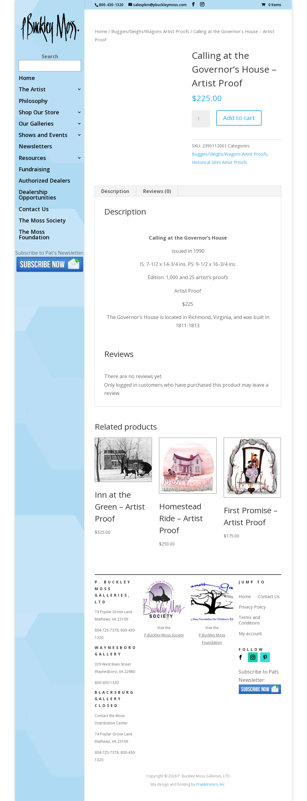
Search (50, 56)
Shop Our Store (39, 112)
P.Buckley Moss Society (164, 635)
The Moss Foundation (34, 235)
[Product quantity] (201, 118)
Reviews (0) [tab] (157, 191)
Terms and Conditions (249, 620)
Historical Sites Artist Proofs (219, 162)
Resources (32, 158)
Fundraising (34, 169)
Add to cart (239, 118)
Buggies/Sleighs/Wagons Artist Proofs (150, 31)
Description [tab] (115, 191)
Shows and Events (43, 135)
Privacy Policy (252, 607)
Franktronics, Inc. (211, 784)
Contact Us (34, 209)
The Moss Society (42, 221)
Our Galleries (36, 124)
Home (27, 78)
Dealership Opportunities (37, 195)
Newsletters (35, 146)
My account (250, 633)
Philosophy (33, 101)
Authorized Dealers (44, 181)
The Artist (32, 89)
